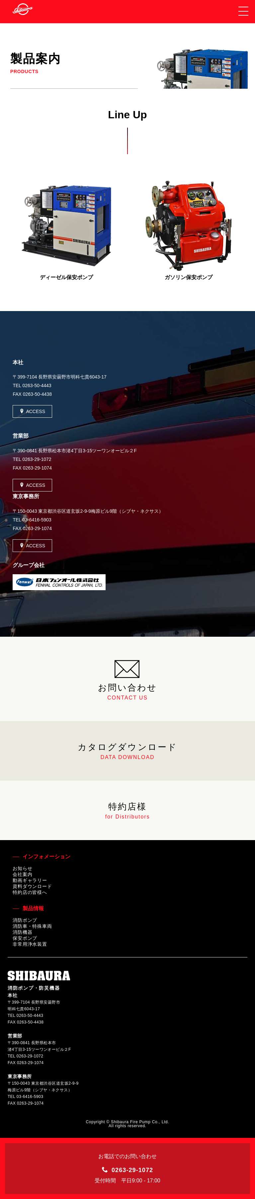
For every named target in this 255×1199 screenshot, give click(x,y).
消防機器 (22, 932)
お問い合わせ (127, 679)
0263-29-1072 (36, 459)
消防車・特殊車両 (32, 926)
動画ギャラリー (30, 880)
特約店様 (127, 811)
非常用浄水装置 (30, 944)
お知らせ (22, 868)
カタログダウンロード (127, 751)
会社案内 (22, 874)
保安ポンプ (25, 938)
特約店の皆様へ (30, 892)
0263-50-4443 (36, 385)
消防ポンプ (25, 920)
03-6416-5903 (36, 519)
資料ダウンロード (32, 886)
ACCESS (32, 411)
